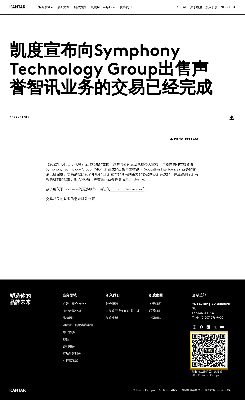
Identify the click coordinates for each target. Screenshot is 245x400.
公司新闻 (155, 318)
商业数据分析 (72, 311)
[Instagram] (194, 328)
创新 (66, 339)
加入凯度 (211, 7)
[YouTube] (208, 328)
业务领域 (44, 7)
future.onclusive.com (126, 189)
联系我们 (126, 7)
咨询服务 (69, 346)
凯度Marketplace (103, 7)
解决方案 (80, 7)
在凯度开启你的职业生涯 (122, 311)
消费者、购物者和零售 (78, 325)
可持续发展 (70, 360)
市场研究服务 (72, 353)
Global (225, 7)
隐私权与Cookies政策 (218, 390)
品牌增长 (69, 318)
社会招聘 (112, 304)
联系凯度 (155, 311)
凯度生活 (112, 318)
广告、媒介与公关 (75, 304)
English (182, 7)
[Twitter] (215, 328)
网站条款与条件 (190, 390)
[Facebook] (201, 328)
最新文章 (63, 7)
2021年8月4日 (95, 174)
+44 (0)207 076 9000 (209, 317)
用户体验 (69, 332)
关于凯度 (196, 7)
